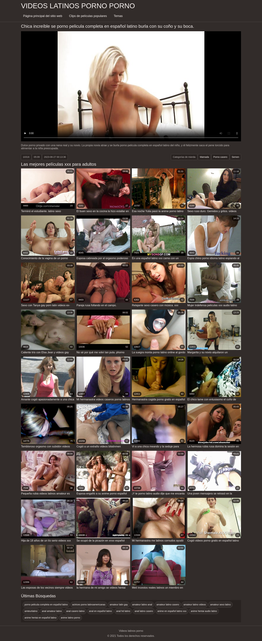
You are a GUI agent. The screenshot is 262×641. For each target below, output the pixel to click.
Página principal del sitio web (42, 16)
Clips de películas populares (88, 16)
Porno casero (220, 157)
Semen (235, 157)
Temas (118, 16)
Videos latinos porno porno (78, 6)
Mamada (204, 157)
